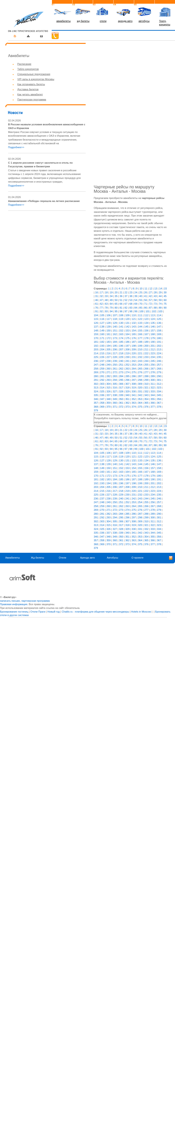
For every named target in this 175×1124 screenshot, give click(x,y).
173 (115, 338)
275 (134, 372)
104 (96, 315)
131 (127, 323)
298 (140, 380)
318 (127, 387)
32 (101, 296)
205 (108, 349)
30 (165, 292)
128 (108, 323)
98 (131, 311)
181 (96, 341)
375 (140, 406)
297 (134, 380)
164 (127, 334)
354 (146, 399)
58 (155, 300)
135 (153, 323)
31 (96, 296)
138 (102, 326)
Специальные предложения (33, 74)
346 (96, 399)
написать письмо (10, 600)
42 (150, 296)
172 (108, 338)
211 (146, 349)
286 (134, 376)
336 (102, 395)
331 (140, 391)
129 (115, 323)
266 (146, 368)
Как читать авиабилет (30, 94)
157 (153, 330)
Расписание (24, 64)
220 (134, 353)
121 (134, 319)
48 (106, 300)
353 (140, 399)
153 (127, 330)
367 (159, 402)
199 (140, 345)
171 (102, 338)
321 (146, 387)
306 (121, 383)
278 (153, 372)
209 (134, 349)
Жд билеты (37, 557)
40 (140, 296)
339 (121, 395)
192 (96, 345)
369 (102, 406)
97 (125, 311)
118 (115, 319)
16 (96, 292)
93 (106, 311)
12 (150, 288)
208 (127, 349)
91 (96, 311)
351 (127, 399)
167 (146, 334)
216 (108, 353)
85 (140, 307)
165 (134, 334)
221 (140, 353)
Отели (62, 557)
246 (159, 361)
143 (134, 326)
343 (146, 395)
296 (127, 380)
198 (134, 345)
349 (115, 399)
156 (146, 330)
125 (159, 319)
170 (96, 338)
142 (127, 326)
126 (96, 323)
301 (159, 380)
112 (146, 315)
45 (165, 296)
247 (96, 364)
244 (146, 361)
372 (121, 406)
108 (121, 315)
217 (115, 353)
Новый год (53, 611)
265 (140, 368)
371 (115, 406)
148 (96, 330)
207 (121, 349)
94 (111, 311)
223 (153, 353)
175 (127, 338)
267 (153, 368)
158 (159, 330)
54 (135, 300)
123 (146, 319)
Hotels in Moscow (141, 611)
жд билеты (83, 21)
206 (115, 349)
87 (150, 307)
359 (108, 402)
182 (102, 341)
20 (116, 292)
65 (116, 303)
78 (106, 307)
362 (127, 402)
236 (96, 361)
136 (159, 323)
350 (121, 399)
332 (146, 391)
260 (108, 368)
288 (146, 376)
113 (153, 315)
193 (102, 345)
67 (125, 303)
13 (155, 288)
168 (153, 334)
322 (153, 387)
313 (96, 387)
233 (146, 357)
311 (153, 383)
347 (102, 399)
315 (108, 387)
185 (121, 341)
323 (159, 387)
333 (153, 391)
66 (121, 303)
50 (116, 300)
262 (121, 368)
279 (159, 372)
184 (115, 341)
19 (111, 292)
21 (121, 292)
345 (159, 395)
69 (135, 303)
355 (153, 399)
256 (153, 364)
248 (102, 364)
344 (153, 395)
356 (159, 399)
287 (140, 376)
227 (108, 357)
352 (134, 399)
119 (121, 319)
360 (115, 402)
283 (115, 376)
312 (159, 383)
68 (131, 303)
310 (146, 383)
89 (160, 307)
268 (159, 368)
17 (101, 292)
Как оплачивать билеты (31, 84)
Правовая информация (13, 604)
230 (127, 357)
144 (140, 326)
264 (134, 368)
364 (140, 402)
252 (127, 364)
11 (146, 288)
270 (102, 372)
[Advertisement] (47, 247)
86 (145, 307)
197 (127, 345)
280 (96, 376)
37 (125, 296)
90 (165, 307)
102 (154, 311)
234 (153, 357)
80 (116, 307)
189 (146, 341)
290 (159, 376)
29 (160, 292)
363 (134, 402)
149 (102, 330)
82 (125, 307)
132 (134, 323)
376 (146, 406)
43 (155, 296)
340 (127, 395)
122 (140, 319)
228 (115, 357)
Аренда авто (87, 557)
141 (121, 326)
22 (125, 292)
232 (140, 357)
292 (102, 380)
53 (131, 300)
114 (159, 315)
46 (96, 300)
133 (140, 323)
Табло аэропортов (28, 69)
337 (108, 395)
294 (115, 380)
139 (108, 326)
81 (121, 307)
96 (121, 311)
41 (145, 296)
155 (140, 330)
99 (135, 311)
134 (146, 323)
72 (150, 303)
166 (140, 334)
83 (131, 307)
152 (121, 330)
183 (108, 341)
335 (96, 395)
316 (115, 387)
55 (140, 300)
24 (135, 292)
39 (135, 296)
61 (96, 303)
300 (153, 380)
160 (102, 334)
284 (121, 376)
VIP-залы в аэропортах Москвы (35, 79)
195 (115, 345)
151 (115, 330)
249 (108, 364)
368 (96, 406)
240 (121, 361)
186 (127, 341)
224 (159, 353)
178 (146, 338)
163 (121, 334)
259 (102, 368)
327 (115, 391)
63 (106, 303)
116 (102, 319)
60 (165, 300)
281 (102, 376)
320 (140, 387)
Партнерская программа (31, 99)
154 (134, 330)
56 (145, 300)
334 (159, 391)
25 (140, 292)
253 (134, 364)
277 (146, 372)
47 (101, 300)
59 (160, 300)
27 (150, 292)
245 (153, 361)
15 (165, 288)
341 (134, 395)
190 (153, 341)
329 (127, 391)
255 (146, 364)
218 (121, 353)
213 (159, 349)
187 (134, 341)
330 (134, 391)
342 (140, 395)
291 (96, 380)
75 (165, 303)
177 (140, 338)
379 (96, 410)
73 (155, 303)
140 (115, 326)
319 (134, 387)
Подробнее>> (16, 147)
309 (140, 383)
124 (153, 319)
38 (131, 296)
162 (115, 334)
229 (121, 357)
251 (121, 364)
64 (111, 303)
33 (106, 296)
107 (115, 315)
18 (106, 292)
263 (127, 368)
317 (121, 387)
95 (116, 311)
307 (127, 383)
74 (160, 303)
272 (115, 372)
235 (159, 357)
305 (115, 383)
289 (153, 376)
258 (96, 368)
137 (96, 326)
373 (127, 406)
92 (101, 311)
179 (153, 338)
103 (160, 311)
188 (140, 341)
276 (140, 372)
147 (159, 326)
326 (108, 391)
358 (102, 402)
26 (145, 292)
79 (111, 307)
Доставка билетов (28, 89)
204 (102, 349)
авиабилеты (63, 21)
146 (153, 326)
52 (125, 300)
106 (108, 315)
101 (147, 311)
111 (140, 315)
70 (140, 303)
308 (134, 383)
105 (102, 315)
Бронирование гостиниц (14, 611)
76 (96, 307)
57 (150, 300)
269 (96, 372)
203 (96, 349)
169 (159, 334)
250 (115, 364)
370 (108, 406)
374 (134, 406)
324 (96, 391)
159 (96, 334)
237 (102, 361)
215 (102, 353)
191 (159, 341)
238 (108, 361)
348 (108, 399)
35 (116, 296)
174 (121, 338)
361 (121, 402)
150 (108, 330)
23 (131, 292)
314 (102, 387)
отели (103, 21)
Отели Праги (37, 611)
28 (155, 292)
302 (96, 383)
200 (146, 345)
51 (121, 300)
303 (102, 383)
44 (160, 296)
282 (108, 376)
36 (121, 296)
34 (111, 296)
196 (121, 345)
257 (159, 364)
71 (145, 303)
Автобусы (112, 557)
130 (121, 323)
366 (153, 402)
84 (135, 307)
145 (146, 326)
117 (108, 319)
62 (101, 303)
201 (153, 345)
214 (96, 353)
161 (108, 334)
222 (146, 353)
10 (140, 288)
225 (96, 357)
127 (102, 323)
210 (140, 349)
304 (108, 383)
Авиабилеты (12, 557)
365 (146, 402)
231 (134, 357)
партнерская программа (35, 600)
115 (96, 319)
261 (115, 368)
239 (115, 361)
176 (134, 338)
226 (102, 357)
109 (127, 315)
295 (121, 380)
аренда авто (125, 21)
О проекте (138, 557)
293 (108, 380)
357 (96, 402)
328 (121, 391)
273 (121, 372)
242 (134, 361)
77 (101, 307)
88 (155, 307)
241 (127, 361)
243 (140, 361)
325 (102, 391)
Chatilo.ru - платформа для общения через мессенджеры (95, 611)
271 (108, 372)
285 (127, 376)
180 (159, 338)
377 (153, 406)
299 (146, 380)
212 (153, 349)
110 (134, 315)
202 (159, 345)
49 (111, 300)
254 (140, 364)
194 (108, 345)
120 (127, 319)
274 (127, 372)
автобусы (144, 21)
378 (159, 406)
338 (115, 395)
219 (127, 353)
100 (141, 311)
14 (160, 288)
